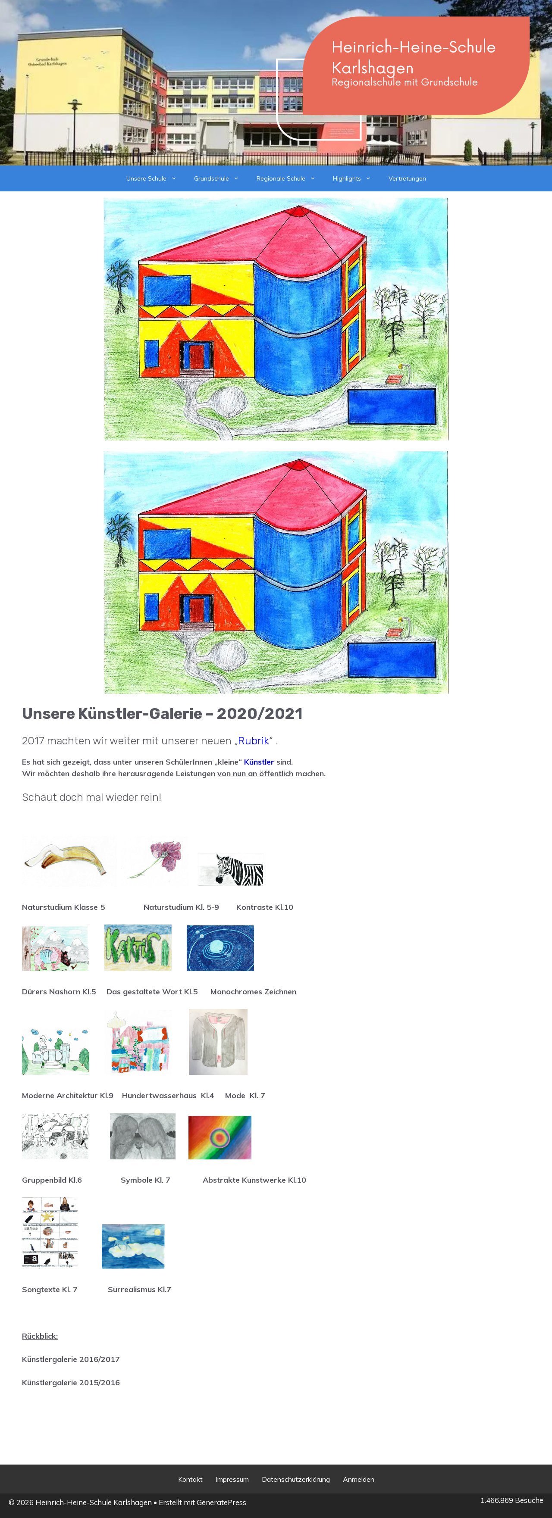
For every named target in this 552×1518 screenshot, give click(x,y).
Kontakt (190, 1479)
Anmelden (358, 1479)
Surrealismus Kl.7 (139, 1289)
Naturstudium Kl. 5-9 (181, 907)
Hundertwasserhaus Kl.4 (169, 1095)
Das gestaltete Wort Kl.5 (152, 991)
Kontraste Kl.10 (264, 907)
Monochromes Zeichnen (253, 991)
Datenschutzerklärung (296, 1479)
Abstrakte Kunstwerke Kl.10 (254, 1180)
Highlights (356, 178)
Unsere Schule (155, 178)
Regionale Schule (290, 178)
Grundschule (221, 178)
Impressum (232, 1479)
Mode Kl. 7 (245, 1095)
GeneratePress (221, 1502)
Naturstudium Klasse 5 (63, 907)
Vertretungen (407, 178)
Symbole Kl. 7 (146, 1180)
